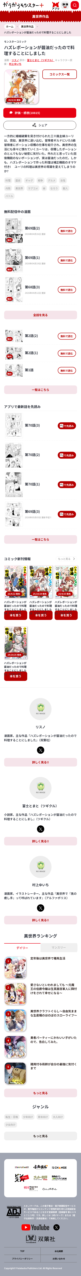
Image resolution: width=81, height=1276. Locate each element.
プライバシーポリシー (22, 1258)
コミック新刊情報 (17, 558)
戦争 (40, 180)
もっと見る (40, 1093)
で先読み (67, 425)
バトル (9, 196)
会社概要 (59, 1251)
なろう (54, 188)
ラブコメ (33, 188)
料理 (8, 180)
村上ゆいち (15, 64)
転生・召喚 (12, 1117)
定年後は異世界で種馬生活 (47, 958)
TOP (22, 1251)
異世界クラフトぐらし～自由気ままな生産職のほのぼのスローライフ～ (53, 1013)
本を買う (15, 615)
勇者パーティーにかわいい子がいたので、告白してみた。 (53, 1039)
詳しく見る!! (40, 762)
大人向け (58, 1117)
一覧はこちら (40, 390)
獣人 (65, 188)
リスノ (15, 60)
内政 (8, 188)
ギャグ (29, 180)
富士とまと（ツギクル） (40, 60)
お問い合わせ (59, 1258)
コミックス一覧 (59, 74)
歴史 (18, 180)
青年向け (43, 1117)
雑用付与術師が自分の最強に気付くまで (53, 1066)
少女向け (11, 1124)
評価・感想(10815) (27, 113)
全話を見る (40, 315)
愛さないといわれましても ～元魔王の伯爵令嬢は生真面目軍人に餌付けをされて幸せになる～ (53, 989)
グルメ (51, 180)
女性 (62, 180)
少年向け (28, 1117)
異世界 (19, 188)
